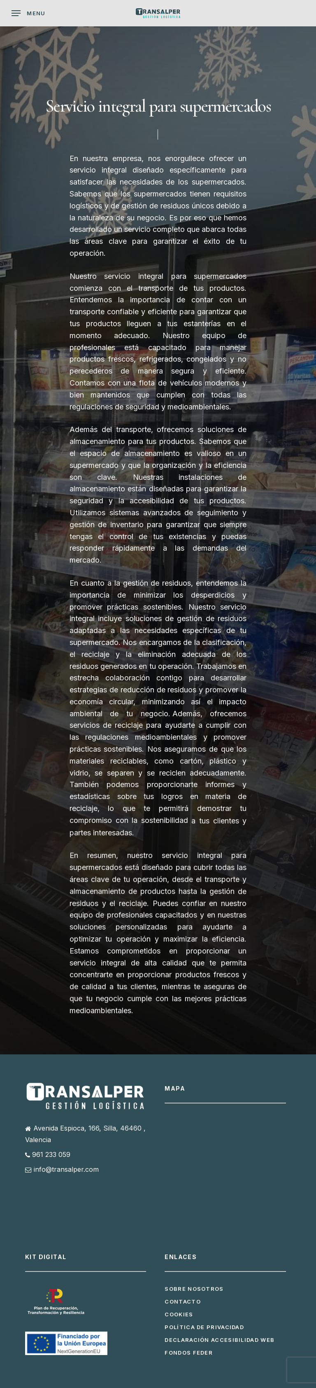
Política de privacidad (204, 1327)
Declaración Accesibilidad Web (219, 1340)
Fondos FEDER (189, 1352)
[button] (29, 13)
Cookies (179, 1314)
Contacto (182, 1301)
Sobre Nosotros (194, 1288)
